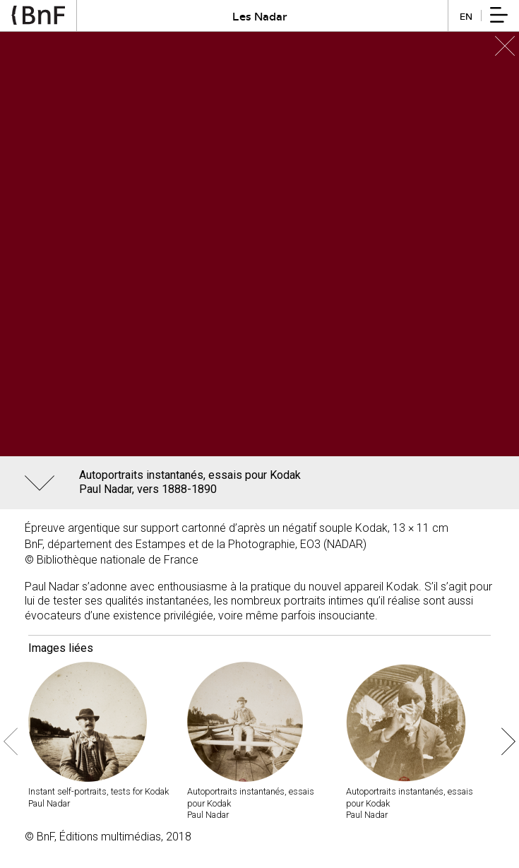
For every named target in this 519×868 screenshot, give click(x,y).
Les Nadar (259, 15)
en (466, 16)
